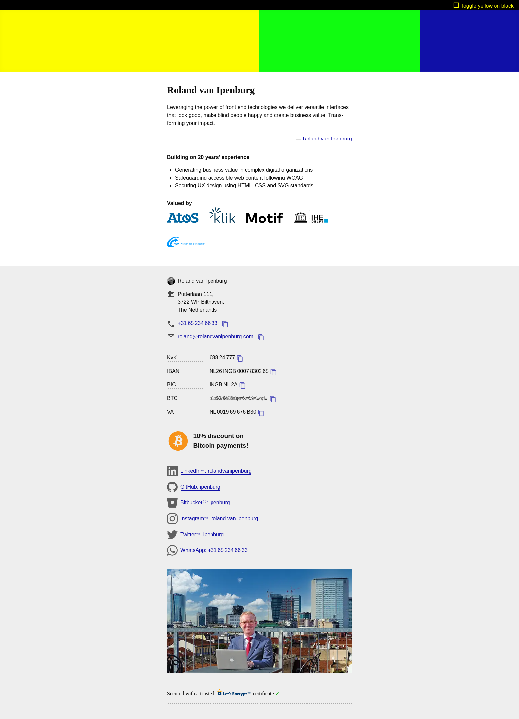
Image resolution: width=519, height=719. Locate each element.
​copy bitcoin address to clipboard (272, 399)
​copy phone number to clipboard (225, 324)
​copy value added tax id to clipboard (261, 412)
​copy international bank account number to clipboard (273, 372)
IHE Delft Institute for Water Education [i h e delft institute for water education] (311, 217)
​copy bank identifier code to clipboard (242, 385)
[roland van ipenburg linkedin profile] (327, 139)
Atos (183, 219)
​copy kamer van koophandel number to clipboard (239, 358)
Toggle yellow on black (487, 6)
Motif (264, 219)
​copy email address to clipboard (261, 337)
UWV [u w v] (186, 243)
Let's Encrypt (232, 693)
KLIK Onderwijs (222, 215)
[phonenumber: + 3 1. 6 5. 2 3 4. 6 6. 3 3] (197, 323)
